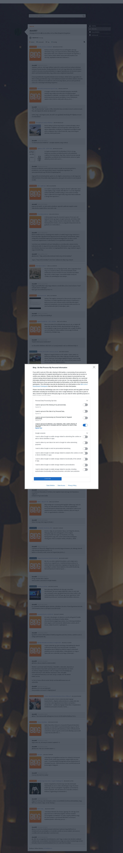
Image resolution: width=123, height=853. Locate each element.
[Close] (94, 368)
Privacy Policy (72, 485)
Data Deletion (51, 485)
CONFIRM (47, 479)
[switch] (85, 404)
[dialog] (61, 426)
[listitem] (61, 401)
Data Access (61, 485)
